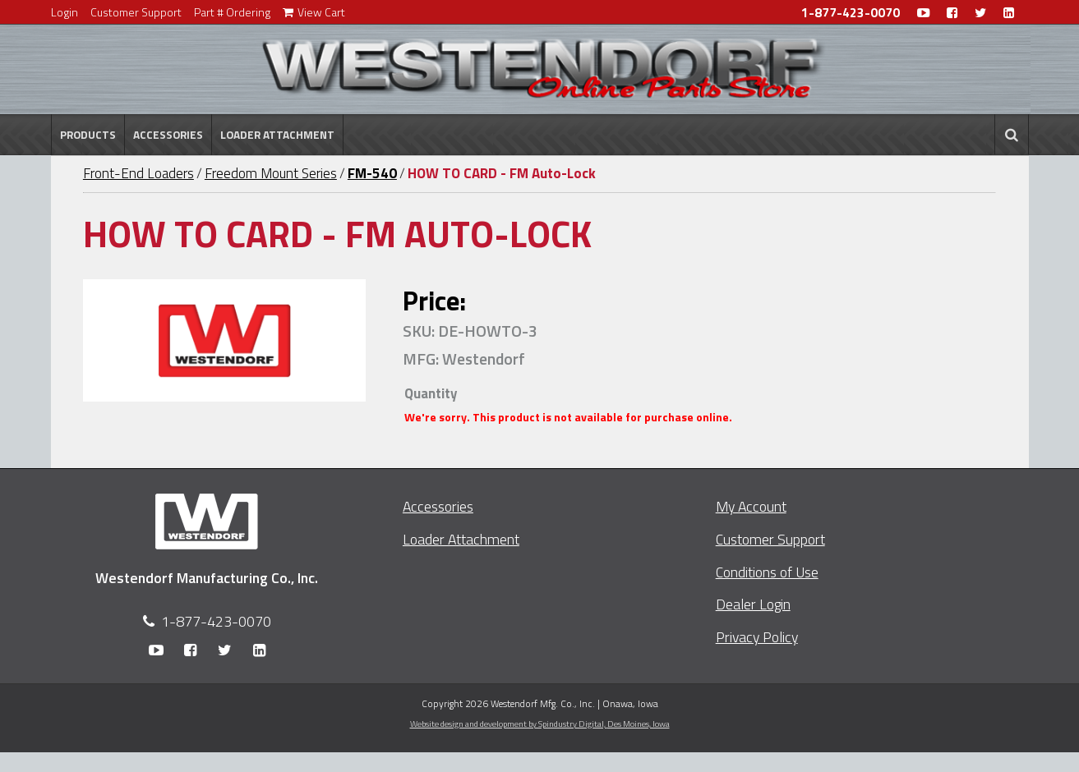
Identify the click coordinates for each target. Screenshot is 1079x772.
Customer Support (136, 12)
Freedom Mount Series (271, 173)
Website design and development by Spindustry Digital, (540, 723)
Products (88, 134)
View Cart (314, 12)
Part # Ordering (232, 12)
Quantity (430, 393)
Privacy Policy (757, 637)
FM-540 (372, 173)
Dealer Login (753, 604)
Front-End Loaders (138, 173)
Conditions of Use (767, 572)
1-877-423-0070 (850, 12)
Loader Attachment (277, 134)
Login (64, 12)
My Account (751, 506)
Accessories (168, 134)
